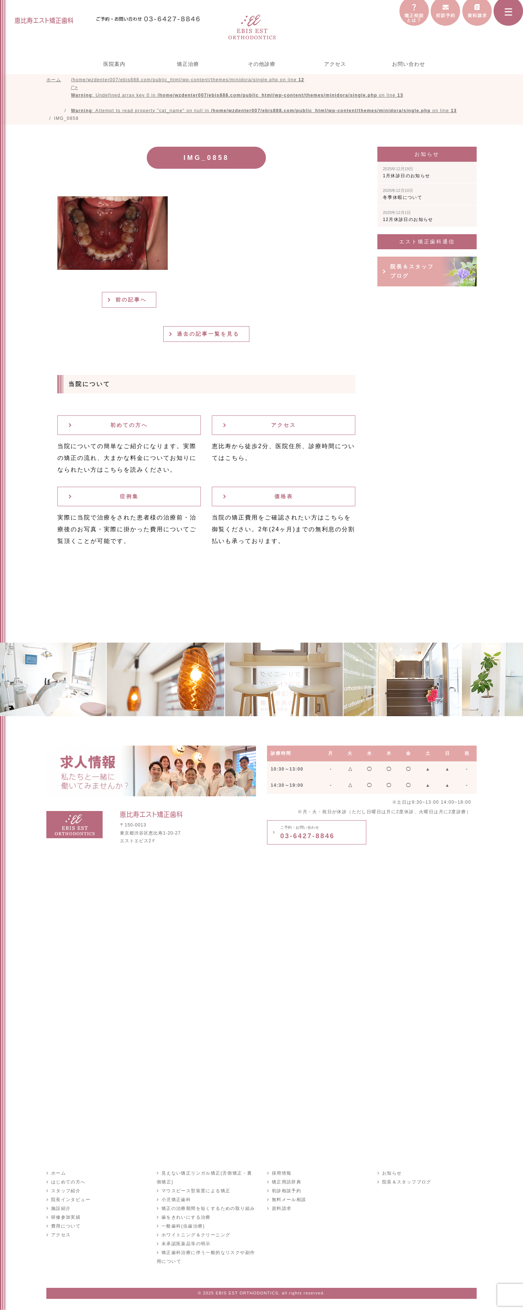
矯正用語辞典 (286, 1183)
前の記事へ (131, 301)
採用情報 (281, 1174)
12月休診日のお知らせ (408, 217)
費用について (65, 1227)
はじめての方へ (68, 1183)
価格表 (283, 497)
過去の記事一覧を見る (209, 335)
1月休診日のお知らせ (406, 173)
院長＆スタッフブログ (412, 272)
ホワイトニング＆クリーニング (195, 1236)
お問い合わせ (408, 64)
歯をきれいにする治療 (185, 1218)
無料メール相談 (288, 1200)
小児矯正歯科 (176, 1200)
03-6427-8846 (307, 833)
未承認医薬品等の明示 (185, 1244)
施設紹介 (61, 1209)
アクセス (335, 64)
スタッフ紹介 (65, 1191)
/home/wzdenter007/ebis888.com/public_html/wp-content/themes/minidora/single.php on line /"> (264, 95)
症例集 (129, 497)
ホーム (58, 1174)
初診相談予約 (286, 1191)
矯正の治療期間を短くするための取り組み (208, 1209)
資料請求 (281, 1209)
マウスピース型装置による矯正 (195, 1191)
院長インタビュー (70, 1200)
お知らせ (392, 1174)
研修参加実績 (65, 1218)
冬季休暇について (402, 195)
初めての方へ (129, 426)
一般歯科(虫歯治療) (182, 1227)
